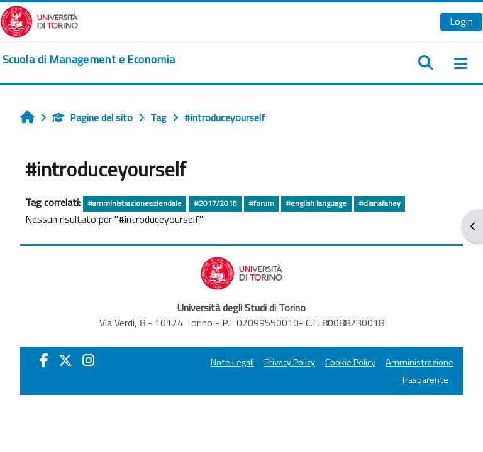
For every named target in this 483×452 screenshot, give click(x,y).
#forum (261, 203)
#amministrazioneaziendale (134, 203)
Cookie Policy (350, 362)
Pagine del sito (92, 117)
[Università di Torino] (39, 20)
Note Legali (232, 362)
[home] (89, 60)
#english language (316, 203)
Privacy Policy (289, 362)
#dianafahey (379, 203)
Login (461, 21)
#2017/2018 (215, 203)
